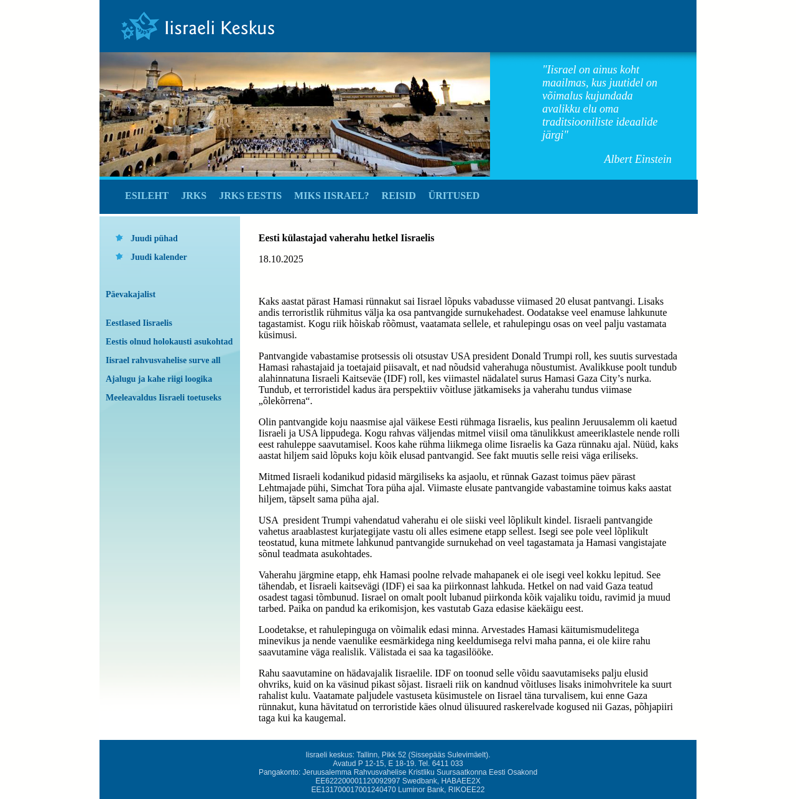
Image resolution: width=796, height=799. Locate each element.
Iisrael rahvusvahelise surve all (163, 360)
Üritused (454, 195)
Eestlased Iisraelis (139, 323)
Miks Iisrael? (331, 195)
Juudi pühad (154, 238)
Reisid (399, 195)
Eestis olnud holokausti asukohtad (169, 341)
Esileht (147, 195)
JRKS (193, 195)
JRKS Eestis (250, 195)
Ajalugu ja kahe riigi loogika (159, 379)
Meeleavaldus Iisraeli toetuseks (163, 397)
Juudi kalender (159, 257)
